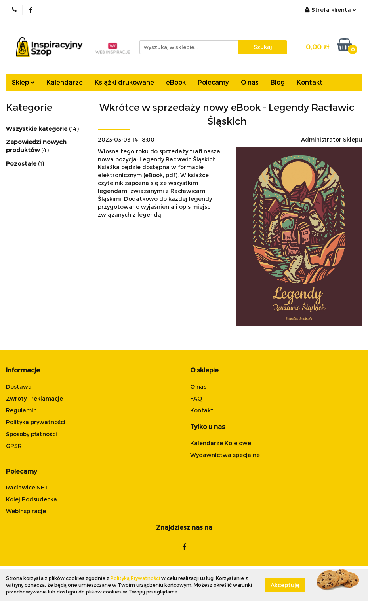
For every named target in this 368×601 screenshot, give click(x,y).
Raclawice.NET (27, 487)
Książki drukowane (124, 82)
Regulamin (21, 410)
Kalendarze (64, 82)
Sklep (23, 82)
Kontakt (310, 82)
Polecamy (213, 82)
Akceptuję (285, 585)
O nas (250, 82)
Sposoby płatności (31, 434)
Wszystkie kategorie (37, 128)
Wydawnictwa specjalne (225, 455)
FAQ (196, 398)
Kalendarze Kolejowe (220, 443)
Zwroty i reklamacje (34, 398)
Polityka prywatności (35, 422)
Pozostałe (22, 163)
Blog (278, 82)
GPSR (14, 445)
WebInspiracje (26, 511)
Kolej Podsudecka (31, 499)
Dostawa (19, 386)
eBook (176, 82)
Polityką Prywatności (135, 578)
